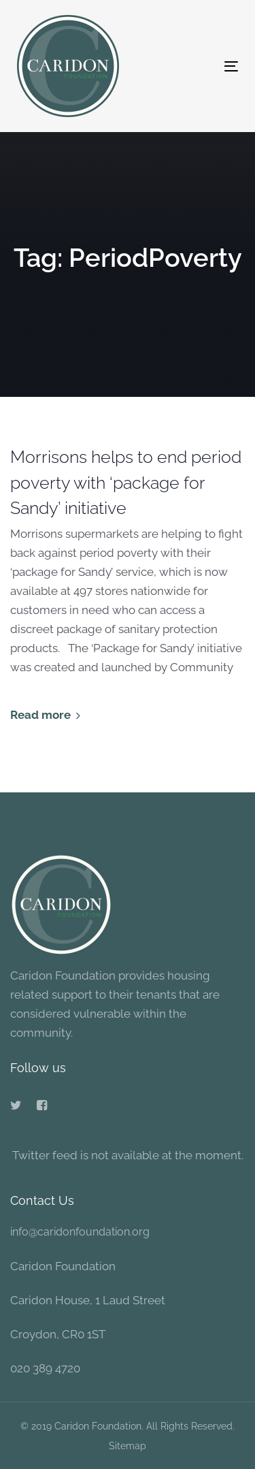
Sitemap (127, 1445)
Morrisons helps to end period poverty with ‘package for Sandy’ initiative (125, 482)
